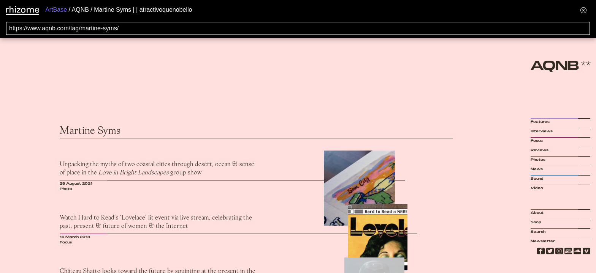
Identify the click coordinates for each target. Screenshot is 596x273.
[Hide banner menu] (583, 10)
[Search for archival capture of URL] (298, 28)
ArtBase (56, 9)
